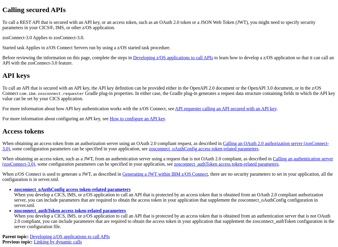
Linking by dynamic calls (58, 241)
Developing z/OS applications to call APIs (173, 57)
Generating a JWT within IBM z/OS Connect (165, 174)
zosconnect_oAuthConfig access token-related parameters (204, 148)
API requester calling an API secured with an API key (225, 108)
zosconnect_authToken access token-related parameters (226, 164)
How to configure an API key (137, 118)
